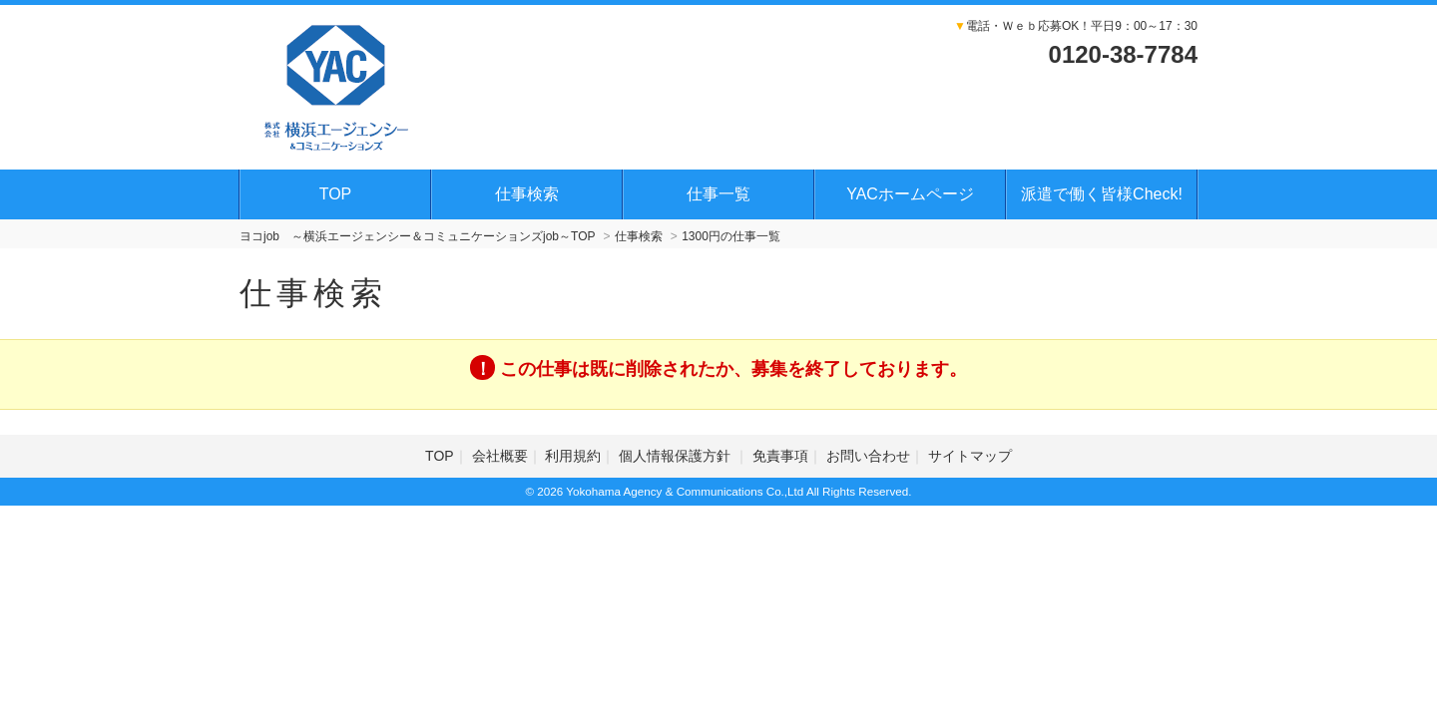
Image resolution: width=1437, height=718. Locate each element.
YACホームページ (910, 193)
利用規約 (573, 456)
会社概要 (500, 456)
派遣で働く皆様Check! (1102, 193)
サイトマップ (970, 456)
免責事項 (780, 456)
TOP (335, 193)
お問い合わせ (868, 456)
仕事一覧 (718, 193)
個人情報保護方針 (676, 456)
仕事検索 (527, 193)
